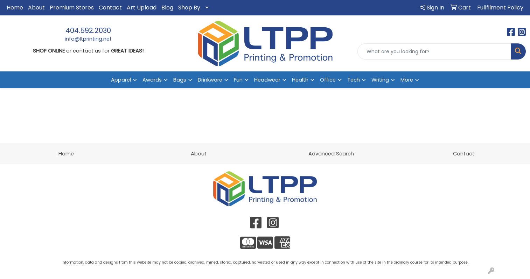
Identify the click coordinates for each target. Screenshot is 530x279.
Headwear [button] (267, 79)
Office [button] (328, 79)
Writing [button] (380, 79)
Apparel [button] (121, 79)
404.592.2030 (88, 30)
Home (15, 8)
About (36, 8)
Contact (110, 8)
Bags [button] (179, 79)
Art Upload (141, 8)
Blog (167, 8)
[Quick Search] (434, 51)
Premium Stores (72, 8)
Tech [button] (353, 79)
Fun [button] (238, 79)
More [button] (406, 79)
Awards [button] (152, 79)
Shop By (189, 8)
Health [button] (300, 79)
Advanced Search (331, 153)
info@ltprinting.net (88, 38)
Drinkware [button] (210, 79)
